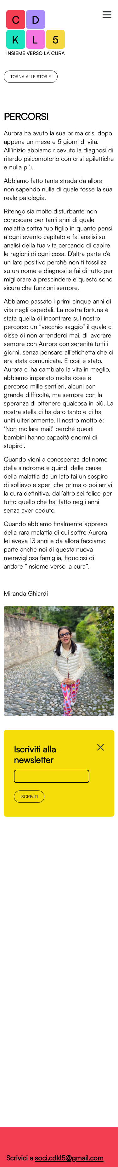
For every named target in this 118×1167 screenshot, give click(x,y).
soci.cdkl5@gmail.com (69, 1157)
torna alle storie (30, 76)
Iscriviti (29, 796)
